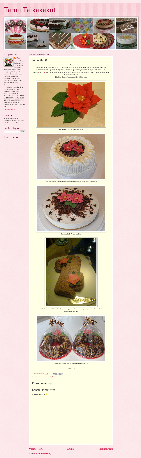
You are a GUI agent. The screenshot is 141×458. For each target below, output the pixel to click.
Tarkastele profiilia (9, 109)
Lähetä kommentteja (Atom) (42, 454)
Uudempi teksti (36, 449)
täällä (44, 72)
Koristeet (46, 377)
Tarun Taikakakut (29, 10)
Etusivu (70, 449)
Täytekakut (53, 377)
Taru (18, 58)
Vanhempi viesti (106, 449)
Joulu (41, 377)
